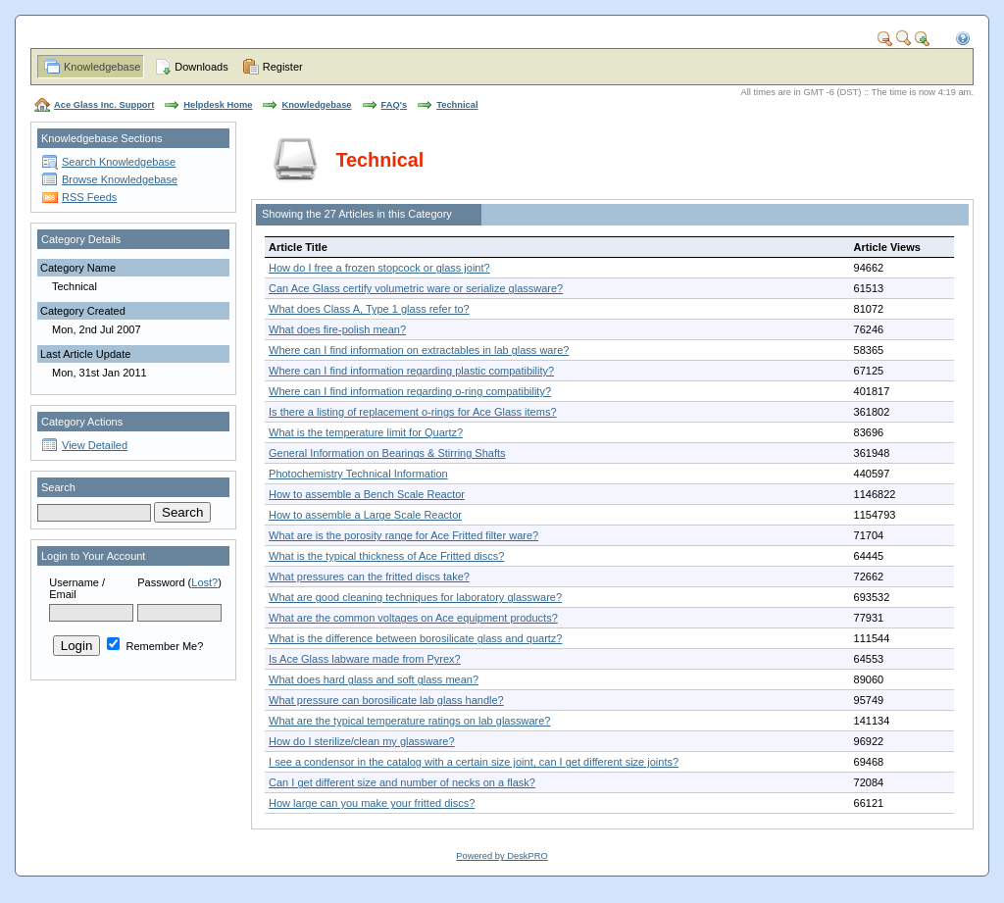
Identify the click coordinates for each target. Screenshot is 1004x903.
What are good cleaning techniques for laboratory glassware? (415, 597)
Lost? (204, 582)
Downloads (201, 67)
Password (160, 582)
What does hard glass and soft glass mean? (373, 679)
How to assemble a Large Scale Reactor (365, 515)
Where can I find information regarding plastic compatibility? (411, 370)
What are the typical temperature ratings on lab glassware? (409, 721)
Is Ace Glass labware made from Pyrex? (365, 659)
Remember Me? (155, 646)
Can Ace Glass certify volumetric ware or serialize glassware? (416, 288)
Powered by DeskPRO (501, 856)
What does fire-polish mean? (337, 329)
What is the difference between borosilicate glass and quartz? (415, 638)
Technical (456, 105)
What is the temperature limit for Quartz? (366, 432)
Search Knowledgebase (119, 162)
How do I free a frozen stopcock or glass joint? (379, 268)
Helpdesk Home (217, 105)
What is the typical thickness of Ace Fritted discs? (386, 556)
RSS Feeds (89, 197)
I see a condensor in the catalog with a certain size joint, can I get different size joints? (473, 762)
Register (283, 67)
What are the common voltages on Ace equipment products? (413, 618)
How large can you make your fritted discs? (372, 803)
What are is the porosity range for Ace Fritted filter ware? (403, 535)
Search (58, 487)
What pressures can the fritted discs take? (369, 576)
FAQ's (394, 105)
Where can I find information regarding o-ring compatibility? (410, 391)
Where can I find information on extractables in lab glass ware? (419, 350)
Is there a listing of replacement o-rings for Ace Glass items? (412, 412)
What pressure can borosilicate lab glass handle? (386, 700)
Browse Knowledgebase (119, 179)
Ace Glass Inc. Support (104, 105)
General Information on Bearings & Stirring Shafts (387, 453)
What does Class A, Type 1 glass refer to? (369, 309)
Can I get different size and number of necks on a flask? (402, 782)
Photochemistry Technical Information (358, 473)
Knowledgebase (102, 67)
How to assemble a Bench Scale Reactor (367, 494)
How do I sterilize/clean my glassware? (362, 741)
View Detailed (94, 445)
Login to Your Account (93, 556)
